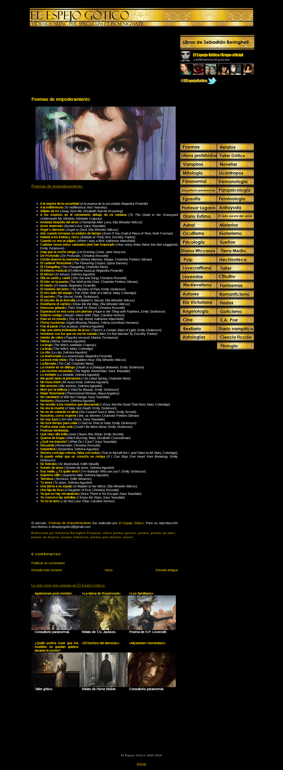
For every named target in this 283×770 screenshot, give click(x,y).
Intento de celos (51, 337)
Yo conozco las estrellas (58, 497)
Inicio (109, 570)
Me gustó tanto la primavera (60, 378)
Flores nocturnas (52, 322)
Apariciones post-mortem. (54, 593)
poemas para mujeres (106, 537)
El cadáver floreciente (55, 263)
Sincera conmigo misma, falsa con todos (70, 453)
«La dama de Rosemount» (101, 593)
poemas (143, 533)
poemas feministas (74, 537)
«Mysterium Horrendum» (147, 643)
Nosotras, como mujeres (58, 415)
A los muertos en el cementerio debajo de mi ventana (83, 215)
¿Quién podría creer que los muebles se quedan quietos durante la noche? (57, 646)
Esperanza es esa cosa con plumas (66, 311)
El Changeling (50, 267)
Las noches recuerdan (56, 371)
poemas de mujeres (45, 537)
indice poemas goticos (119, 533)
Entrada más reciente (46, 570)
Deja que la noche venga (58, 252)
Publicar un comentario (48, 563)
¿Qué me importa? (53, 441)
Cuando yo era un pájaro (58, 241)
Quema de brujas (52, 438)
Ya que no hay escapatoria (59, 493)
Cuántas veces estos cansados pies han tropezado (77, 244)
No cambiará (49, 397)
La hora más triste (53, 360)
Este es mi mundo (53, 319)
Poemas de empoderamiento (60, 99)
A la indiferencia (51, 207)
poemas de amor (163, 533)
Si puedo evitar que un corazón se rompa (72, 456)
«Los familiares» (141, 593)
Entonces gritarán (52, 308)
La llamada (48, 363)
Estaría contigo (51, 315)
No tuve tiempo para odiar (59, 423)
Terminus (46, 479)
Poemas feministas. (54, 430)
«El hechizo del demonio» (100, 643)
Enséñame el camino (55, 304)
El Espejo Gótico (131, 523)
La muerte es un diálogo (57, 367)
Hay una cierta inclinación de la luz (65, 330)
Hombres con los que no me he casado (68, 334)
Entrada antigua (167, 570)
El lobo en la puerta (54, 282)
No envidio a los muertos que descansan (69, 404)
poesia (128, 537)
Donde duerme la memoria (59, 259)
